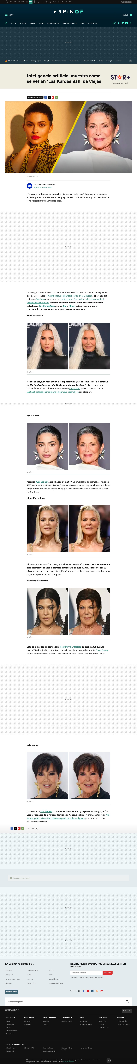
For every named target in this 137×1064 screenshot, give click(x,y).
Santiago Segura (36, 61)
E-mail (56, 97)
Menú (11, 15)
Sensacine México (48, 1048)
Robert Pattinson (74, 61)
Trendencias (102, 1021)
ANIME (42, 23)
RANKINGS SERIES (70, 23)
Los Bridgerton (54, 979)
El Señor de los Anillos (89, 61)
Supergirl (109, 61)
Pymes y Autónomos (123, 1024)
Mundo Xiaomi (10, 1034)
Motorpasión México (86, 1048)
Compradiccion (103, 1027)
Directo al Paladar (66, 1021)
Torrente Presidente (56, 983)
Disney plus (9, 975)
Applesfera (9, 1027)
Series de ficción (33, 970)
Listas (51, 975)
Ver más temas (11, 992)
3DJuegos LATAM (29, 1048)
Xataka (8, 1021)
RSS (97, 990)
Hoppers (9, 983)
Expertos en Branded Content (43, 188)
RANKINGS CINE (53, 23)
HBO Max (30, 979)
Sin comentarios (36, 97)
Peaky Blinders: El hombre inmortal (55, 61)
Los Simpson (66, 299)
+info (126, 83)
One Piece (25, 61)
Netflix (101, 61)
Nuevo (125, 15)
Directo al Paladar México (66, 1049)
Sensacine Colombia (49, 1051)
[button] (44, 184)
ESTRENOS (23, 23)
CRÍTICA (13, 23)
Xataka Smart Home (12, 1031)
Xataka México (10, 1048)
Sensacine (46, 1021)
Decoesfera (102, 1024)
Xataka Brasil (10, 1051)
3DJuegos (27, 1021)
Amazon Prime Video (13, 979)
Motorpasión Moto (86, 1024)
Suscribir (107, 973)
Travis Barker (102, 650)
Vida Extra (27, 1024)
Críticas (51, 970)
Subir (125, 1011)
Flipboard (122, 23)
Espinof (68, 11)
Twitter (130, 23)
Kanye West (74, 388)
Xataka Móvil (10, 1024)
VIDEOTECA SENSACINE (89, 23)
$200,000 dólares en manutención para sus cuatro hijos (53, 391)
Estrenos (9, 970)
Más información (68, 1062)
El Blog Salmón (122, 1021)
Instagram (114, 23)
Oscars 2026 (32, 983)
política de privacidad (96, 977)
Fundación (118, 61)
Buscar (127, 1002)
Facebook (118, 23)
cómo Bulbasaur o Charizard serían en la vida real (68, 295)
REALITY (33, 23)
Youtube (126, 23)
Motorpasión (84, 1021)
